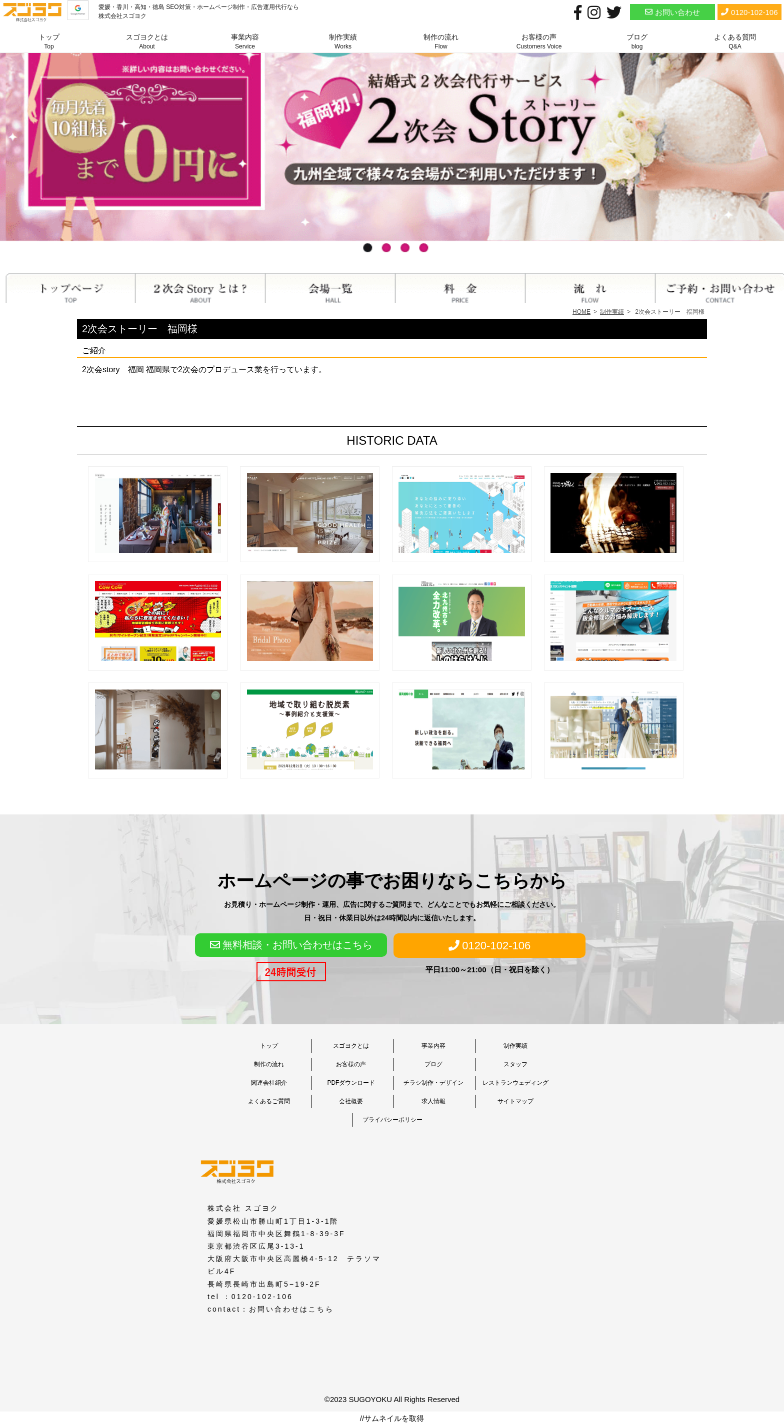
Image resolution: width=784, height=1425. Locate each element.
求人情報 (434, 1101)
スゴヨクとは (147, 41)
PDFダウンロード (351, 1082)
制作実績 (343, 41)
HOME (581, 311)
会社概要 (351, 1101)
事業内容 (245, 41)
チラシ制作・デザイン (434, 1082)
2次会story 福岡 (113, 369)
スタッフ (516, 1064)
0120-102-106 (749, 11)
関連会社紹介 (269, 1082)
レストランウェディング (515, 1082)
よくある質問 (735, 41)
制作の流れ (441, 41)
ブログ (637, 41)
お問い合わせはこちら (291, 1309)
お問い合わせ (672, 11)
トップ (49, 41)
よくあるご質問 (269, 1101)
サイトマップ (516, 1101)
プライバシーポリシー (392, 1119)
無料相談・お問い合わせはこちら (291, 944)
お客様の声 (539, 41)
